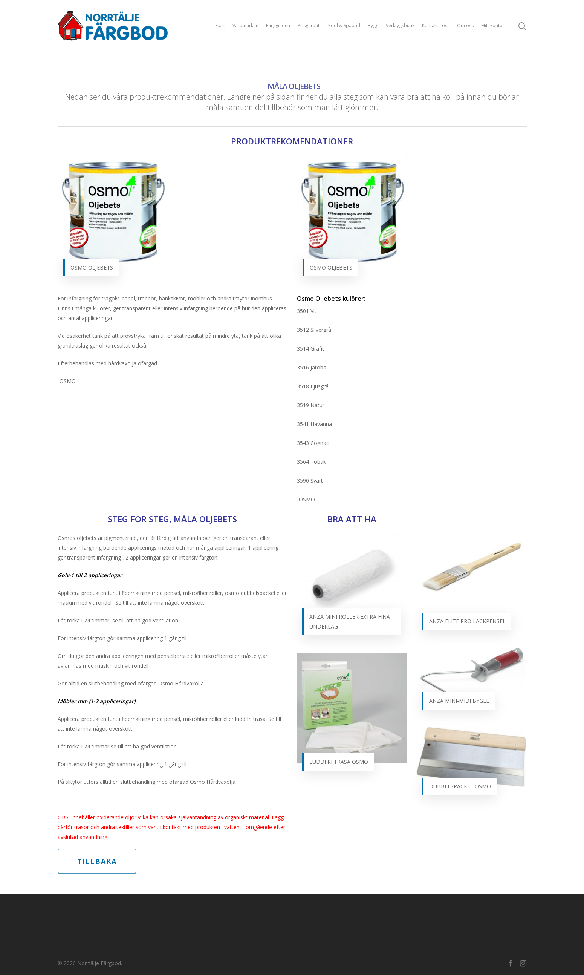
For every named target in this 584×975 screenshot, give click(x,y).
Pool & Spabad (344, 25)
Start (220, 25)
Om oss (465, 25)
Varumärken (245, 25)
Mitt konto (492, 25)
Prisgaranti (309, 25)
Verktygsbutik (400, 25)
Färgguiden (278, 25)
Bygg (373, 25)
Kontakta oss (435, 25)
